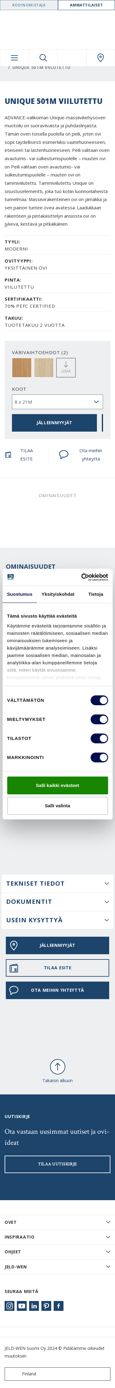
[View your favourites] (71, 57)
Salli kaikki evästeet (57, 785)
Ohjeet (13, 1252)
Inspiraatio (20, 1237)
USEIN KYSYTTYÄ (34, 920)
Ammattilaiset (86, 5)
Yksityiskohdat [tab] (58, 594)
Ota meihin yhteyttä (80, 454)
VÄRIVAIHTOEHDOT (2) (40, 352)
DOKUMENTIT (29, 901)
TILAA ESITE (19, 454)
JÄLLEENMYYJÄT (54, 422)
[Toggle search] (43, 57)
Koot (19, 389)
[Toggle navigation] (14, 57)
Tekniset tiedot (35, 883)
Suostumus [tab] (20, 594)
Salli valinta (57, 805)
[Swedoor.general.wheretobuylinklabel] (100, 57)
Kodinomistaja (29, 5)
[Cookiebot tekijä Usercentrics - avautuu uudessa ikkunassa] (82, 577)
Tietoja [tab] (95, 594)
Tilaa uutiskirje (57, 1164)
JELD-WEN (16, 1267)
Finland (21, 1374)
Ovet (11, 1222)
